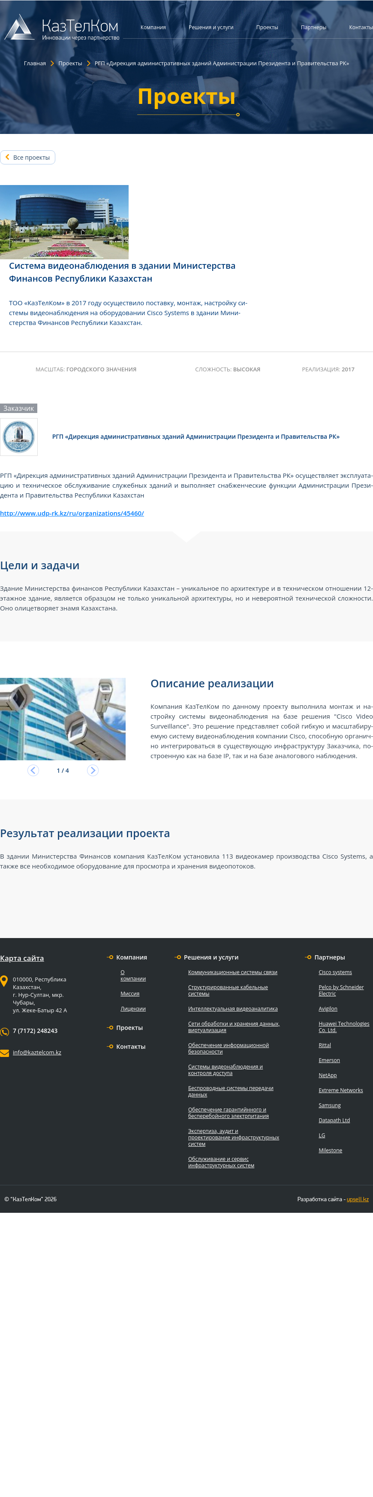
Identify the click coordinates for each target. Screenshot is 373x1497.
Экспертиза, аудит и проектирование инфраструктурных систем (233, 1137)
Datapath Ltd (334, 1120)
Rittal (325, 1045)
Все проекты (31, 157)
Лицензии (133, 1008)
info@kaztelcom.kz (37, 1052)
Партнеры (313, 27)
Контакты (361, 27)
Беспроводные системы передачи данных (231, 1091)
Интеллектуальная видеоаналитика (233, 1008)
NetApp (328, 1075)
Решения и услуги (211, 27)
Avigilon (328, 1008)
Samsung (329, 1105)
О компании (133, 975)
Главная (35, 63)
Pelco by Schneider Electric (341, 990)
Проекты (267, 27)
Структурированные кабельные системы (228, 990)
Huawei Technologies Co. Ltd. (344, 1027)
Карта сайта (22, 958)
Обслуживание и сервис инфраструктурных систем (221, 1162)
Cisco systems (335, 972)
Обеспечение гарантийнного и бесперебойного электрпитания (228, 1113)
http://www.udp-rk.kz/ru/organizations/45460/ (72, 513)
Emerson (329, 1060)
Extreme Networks (341, 1090)
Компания (153, 27)
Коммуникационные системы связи (232, 972)
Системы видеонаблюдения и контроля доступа (225, 1070)
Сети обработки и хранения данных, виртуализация (234, 1027)
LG (322, 1135)
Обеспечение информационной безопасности (228, 1048)
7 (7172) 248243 (35, 1031)
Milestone (330, 1150)
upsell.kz (358, 1199)
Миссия (129, 993)
